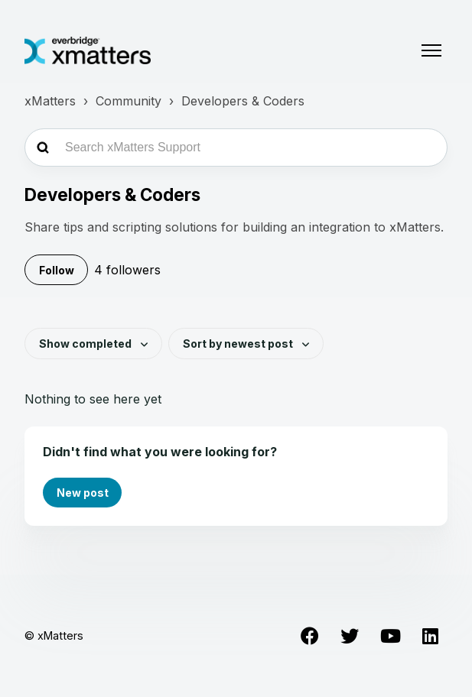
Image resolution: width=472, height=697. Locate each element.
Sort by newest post (239, 343)
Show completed (86, 343)
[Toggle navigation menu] (431, 50)
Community (128, 101)
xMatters (50, 101)
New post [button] (83, 492)
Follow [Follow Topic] (56, 270)
